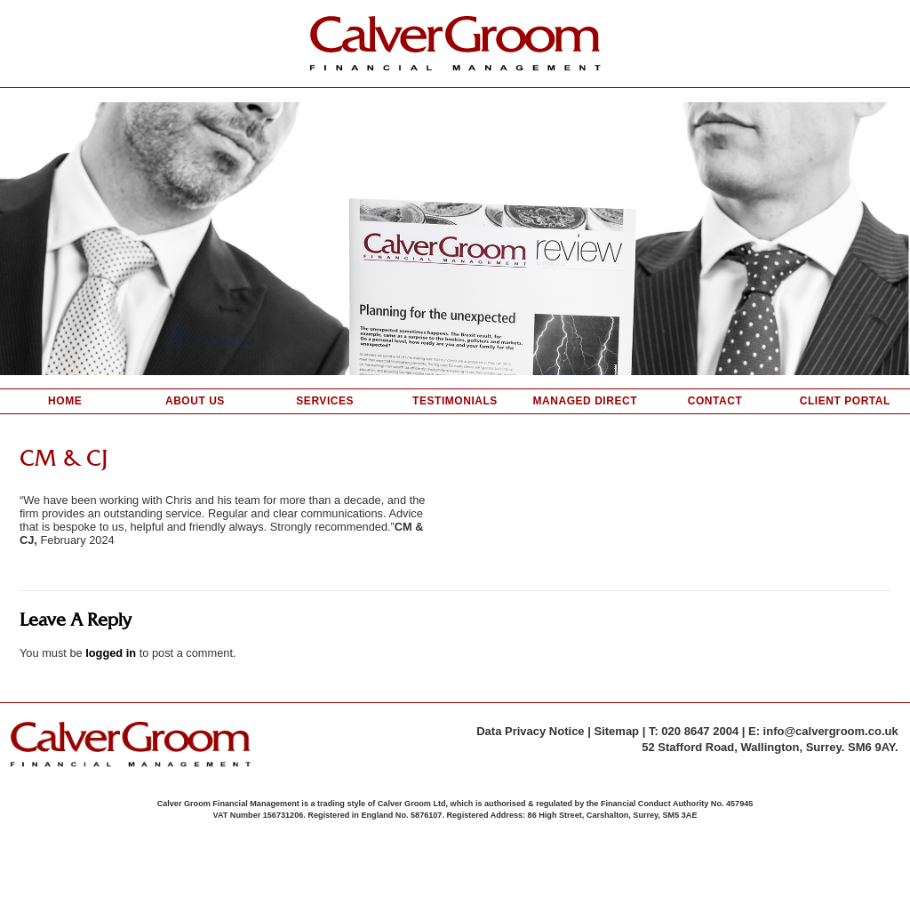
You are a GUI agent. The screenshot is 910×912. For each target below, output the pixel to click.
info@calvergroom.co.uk (830, 731)
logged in (110, 653)
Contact (715, 401)
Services (325, 401)
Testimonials (455, 401)
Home (65, 401)
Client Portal (845, 401)
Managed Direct (584, 401)
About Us (195, 401)
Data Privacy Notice (530, 731)
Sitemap (616, 731)
